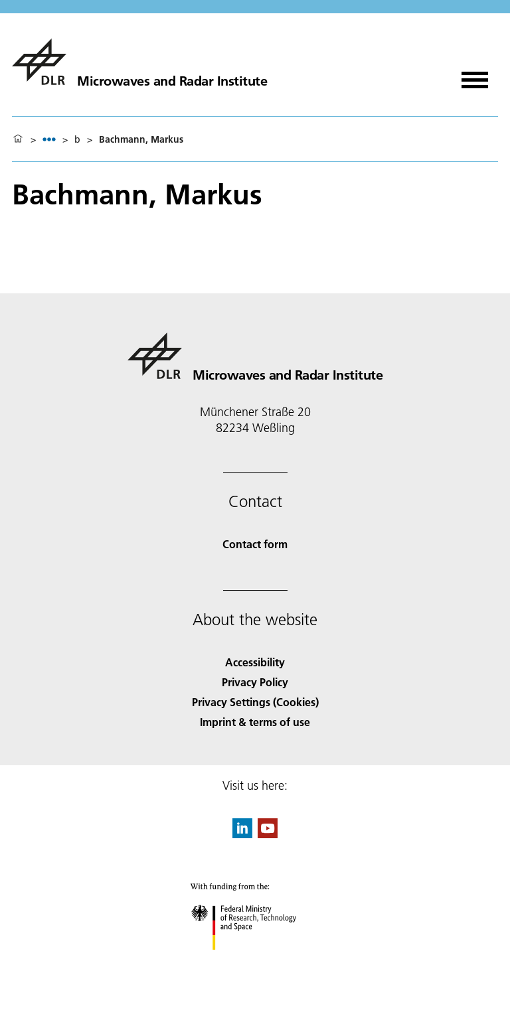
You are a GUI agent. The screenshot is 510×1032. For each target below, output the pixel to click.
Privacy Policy (255, 682)
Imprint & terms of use (255, 722)
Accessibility (255, 662)
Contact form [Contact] (255, 544)
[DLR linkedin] (242, 834)
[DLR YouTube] (268, 834)
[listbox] (49, 139)
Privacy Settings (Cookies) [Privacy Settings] (255, 702)
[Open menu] (475, 75)
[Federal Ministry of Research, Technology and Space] (255, 961)
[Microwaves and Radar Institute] (139, 61)
